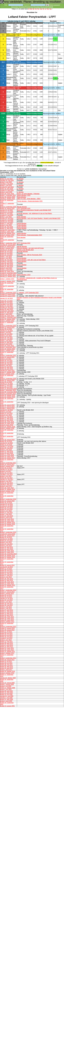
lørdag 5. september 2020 (8, 378)
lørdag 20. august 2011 (7, 659)
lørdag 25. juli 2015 (6, 537)
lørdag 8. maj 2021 (6, 365)
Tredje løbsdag (21, 225)
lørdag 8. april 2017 (6, 486)
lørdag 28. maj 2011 (6, 664)
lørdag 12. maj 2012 (6, 641)
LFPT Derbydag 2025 (23, 208)
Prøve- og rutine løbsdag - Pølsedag (28, 193)
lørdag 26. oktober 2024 (7, 233)
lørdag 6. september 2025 (8, 207)
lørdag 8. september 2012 (8, 626)
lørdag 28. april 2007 (6, 691)
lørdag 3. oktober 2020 (7, 374)
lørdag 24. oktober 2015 (7, 522)
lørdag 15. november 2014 (8, 554)
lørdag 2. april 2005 (6, 701)
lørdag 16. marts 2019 (7, 423)
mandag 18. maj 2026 (7, 180)
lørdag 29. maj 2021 (6, 364)
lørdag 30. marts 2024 (7, 271)
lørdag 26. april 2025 (6, 226)
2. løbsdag (20, 188)
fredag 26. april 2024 (6, 263)
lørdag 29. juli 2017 (6, 468)
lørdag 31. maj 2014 (6, 573)
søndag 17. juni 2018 (6, 446)
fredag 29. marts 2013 (7, 620)
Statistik (50, 7)
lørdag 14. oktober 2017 (7, 458)
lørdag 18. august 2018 (7, 439)
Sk (48, 9)
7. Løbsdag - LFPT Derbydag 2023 (28, 292)
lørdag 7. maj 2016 (6, 514)
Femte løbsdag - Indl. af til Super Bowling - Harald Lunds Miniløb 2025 (38, 218)
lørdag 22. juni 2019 (6, 413)
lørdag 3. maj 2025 (6, 225)
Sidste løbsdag (21, 233)
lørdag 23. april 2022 (6, 342)
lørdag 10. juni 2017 (6, 473)
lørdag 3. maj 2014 (6, 577)
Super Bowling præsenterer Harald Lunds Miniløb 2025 (34, 210)
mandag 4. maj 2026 (6, 183)
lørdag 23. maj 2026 (6, 178)
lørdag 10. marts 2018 (7, 456)
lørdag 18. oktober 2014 (7, 555)
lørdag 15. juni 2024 (6, 255)
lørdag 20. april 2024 (6, 264)
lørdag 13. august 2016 (7, 501)
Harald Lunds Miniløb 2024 (25, 250)
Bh (31, 9)
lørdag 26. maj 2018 (6, 448)
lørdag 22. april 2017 (6, 483)
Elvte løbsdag (21, 237)
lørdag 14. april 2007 (6, 693)
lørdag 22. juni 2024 (6, 253)
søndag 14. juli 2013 (6, 598)
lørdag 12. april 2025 (6, 228)
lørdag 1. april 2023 (6, 314)
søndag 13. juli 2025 (6, 210)
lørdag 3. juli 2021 (5, 359)
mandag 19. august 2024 (8, 245)
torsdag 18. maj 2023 (6, 307)
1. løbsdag (20, 192)
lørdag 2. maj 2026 (6, 185)
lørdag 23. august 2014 (7, 565)
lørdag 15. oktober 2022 (7, 319)
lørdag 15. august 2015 (7, 535)
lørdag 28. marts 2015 (7, 550)
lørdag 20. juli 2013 (6, 595)
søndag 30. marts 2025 (7, 230)
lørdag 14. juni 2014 (6, 572)
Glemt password (55, 5)
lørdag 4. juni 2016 (6, 511)
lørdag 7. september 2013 (8, 590)
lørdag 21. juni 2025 (6, 213)
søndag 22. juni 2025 (6, 212)
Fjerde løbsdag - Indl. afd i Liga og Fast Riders (31, 260)
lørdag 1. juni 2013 (6, 601)
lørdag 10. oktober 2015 (7, 524)
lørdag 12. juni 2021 (6, 362)
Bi (33, 9)
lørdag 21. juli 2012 (6, 631)
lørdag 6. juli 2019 (5, 411)
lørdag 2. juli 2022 (5, 332)
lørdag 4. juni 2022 (6, 335)
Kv (38, 9)
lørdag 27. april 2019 (6, 418)
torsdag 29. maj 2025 (6, 218)
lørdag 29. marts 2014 (7, 582)
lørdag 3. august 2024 (7, 248)
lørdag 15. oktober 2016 (7, 489)
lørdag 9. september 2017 (8, 463)
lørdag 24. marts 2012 (7, 650)
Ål (28, 9)
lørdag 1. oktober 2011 (7, 653)
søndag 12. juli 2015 (6, 539)
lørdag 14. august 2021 (7, 357)
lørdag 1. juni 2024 (6, 258)
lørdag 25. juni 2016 (6, 507)
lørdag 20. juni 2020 (6, 387)
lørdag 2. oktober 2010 (7, 673)
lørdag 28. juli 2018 (6, 441)
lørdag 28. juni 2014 (6, 570)
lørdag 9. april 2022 (6, 344)
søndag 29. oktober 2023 (8, 274)
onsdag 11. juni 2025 (6, 215)
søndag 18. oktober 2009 (8, 678)
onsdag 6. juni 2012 (6, 638)
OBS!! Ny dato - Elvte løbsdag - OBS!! (29, 198)
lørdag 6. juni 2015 (6, 542)
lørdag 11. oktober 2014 (7, 557)
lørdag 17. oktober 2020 (7, 372)
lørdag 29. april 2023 (6, 309)
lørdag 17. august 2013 (7, 592)
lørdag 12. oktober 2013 (7, 585)
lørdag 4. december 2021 (8, 347)
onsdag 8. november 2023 (8, 273)
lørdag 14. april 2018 (6, 453)
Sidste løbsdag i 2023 (23, 274)
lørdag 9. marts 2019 (6, 425)
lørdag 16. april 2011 (6, 668)
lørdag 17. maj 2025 (6, 223)
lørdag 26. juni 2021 (6, 360)
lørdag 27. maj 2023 (6, 306)
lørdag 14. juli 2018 (6, 444)
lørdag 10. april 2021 (6, 369)
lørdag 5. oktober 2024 (7, 235)
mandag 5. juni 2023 (6, 304)
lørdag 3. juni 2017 (6, 476)
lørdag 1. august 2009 (7, 684)
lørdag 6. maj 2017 (6, 481)
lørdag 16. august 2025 (7, 208)
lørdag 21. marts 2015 (7, 552)
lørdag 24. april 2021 (6, 367)
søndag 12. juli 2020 (6, 383)
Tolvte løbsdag (21, 197)
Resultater (37, 7)
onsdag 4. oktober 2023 (7, 281)
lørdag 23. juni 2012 (6, 635)
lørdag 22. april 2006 (6, 699)
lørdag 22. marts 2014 (7, 583)
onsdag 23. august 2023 (7, 294)
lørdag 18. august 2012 (7, 630)
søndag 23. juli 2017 (6, 469)
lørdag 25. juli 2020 (6, 382)
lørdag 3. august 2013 (7, 593)
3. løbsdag (20, 185)
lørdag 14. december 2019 (8, 388)
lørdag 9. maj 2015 (6, 545)
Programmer (29, 7)
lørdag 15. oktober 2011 (7, 651)
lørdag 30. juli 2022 (6, 329)
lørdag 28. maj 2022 (6, 337)
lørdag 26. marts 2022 (7, 345)
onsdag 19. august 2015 (7, 534)
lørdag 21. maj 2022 (6, 339)
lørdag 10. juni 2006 (6, 694)
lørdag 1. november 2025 (8, 195)
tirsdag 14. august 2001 (7, 706)
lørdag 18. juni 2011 (6, 663)
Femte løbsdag (21, 258)
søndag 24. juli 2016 (6, 504)
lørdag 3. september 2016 (8, 499)
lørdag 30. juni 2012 (6, 633)
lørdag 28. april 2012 (6, 643)
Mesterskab (44, 7)
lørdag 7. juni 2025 (6, 217)
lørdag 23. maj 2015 (6, 544)
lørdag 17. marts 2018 (7, 454)
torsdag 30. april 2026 (7, 187)
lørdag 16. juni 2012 (6, 636)
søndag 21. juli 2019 (6, 410)
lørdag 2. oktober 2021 (7, 350)
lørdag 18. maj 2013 (6, 603)
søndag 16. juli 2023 (6, 298)
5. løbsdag (20, 178)
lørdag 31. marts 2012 (7, 648)
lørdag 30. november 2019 (8, 392)
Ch (36, 9)
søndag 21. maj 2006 (6, 696)
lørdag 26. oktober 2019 (7, 395)
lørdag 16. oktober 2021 (7, 349)
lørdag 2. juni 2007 (6, 689)
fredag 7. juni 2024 (6, 256)
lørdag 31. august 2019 (7, 405)
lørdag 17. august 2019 (7, 406)
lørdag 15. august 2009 (7, 683)
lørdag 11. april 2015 (6, 549)
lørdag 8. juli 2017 (5, 471)
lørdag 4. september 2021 (8, 355)
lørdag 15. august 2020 (7, 380)
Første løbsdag (21, 228)
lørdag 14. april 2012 (6, 646)
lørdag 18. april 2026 (6, 188)
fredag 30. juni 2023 (6, 301)
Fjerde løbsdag (21, 223)
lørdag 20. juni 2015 (6, 540)
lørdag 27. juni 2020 (6, 385)
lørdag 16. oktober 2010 (7, 671)
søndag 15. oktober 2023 (8, 276)
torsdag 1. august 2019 (7, 408)
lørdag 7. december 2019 (8, 390)
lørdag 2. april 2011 (6, 669)
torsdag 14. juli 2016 (6, 506)
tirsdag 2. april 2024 (6, 269)
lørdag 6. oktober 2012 (7, 621)
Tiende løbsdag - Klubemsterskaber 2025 (30, 201)
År (43, 9)
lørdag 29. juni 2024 (6, 251)
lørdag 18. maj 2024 (6, 260)
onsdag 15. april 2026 (7, 190)
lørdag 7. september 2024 (8, 243)
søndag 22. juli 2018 (6, 443)
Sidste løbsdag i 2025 (23, 195)
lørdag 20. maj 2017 (6, 478)
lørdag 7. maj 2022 (6, 340)
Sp (50, 9)
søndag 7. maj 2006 (6, 697)
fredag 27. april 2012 (6, 645)
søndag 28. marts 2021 (7, 370)
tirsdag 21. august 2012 (7, 628)
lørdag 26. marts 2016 (7, 519)
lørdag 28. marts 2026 (7, 193)
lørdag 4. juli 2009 (5, 686)
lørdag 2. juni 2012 (6, 640)
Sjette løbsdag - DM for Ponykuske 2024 (29, 255)
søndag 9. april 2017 (6, 484)
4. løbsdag (20, 182)
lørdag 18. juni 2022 (6, 334)
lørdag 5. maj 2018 (6, 449)
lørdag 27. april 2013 (6, 610)
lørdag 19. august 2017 (7, 464)
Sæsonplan (14, 7)
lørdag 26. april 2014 (6, 578)
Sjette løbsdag (21, 217)
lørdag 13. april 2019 (6, 420)
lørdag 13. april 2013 (6, 613)
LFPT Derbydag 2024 (23, 243)
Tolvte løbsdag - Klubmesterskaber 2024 (29, 235)
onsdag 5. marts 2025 (7, 231)
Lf (45, 9)
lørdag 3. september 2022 (8, 325)
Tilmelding (22, 7)
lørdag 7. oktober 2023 (7, 279)
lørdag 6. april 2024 (6, 268)
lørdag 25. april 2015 (6, 547)
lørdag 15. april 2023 (6, 312)
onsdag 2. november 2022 (8, 317)
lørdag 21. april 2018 (6, 451)
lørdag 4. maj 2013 (6, 606)
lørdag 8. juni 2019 (6, 415)
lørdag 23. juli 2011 (6, 661)
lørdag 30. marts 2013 (7, 616)
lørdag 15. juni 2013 (6, 600)
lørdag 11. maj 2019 (6, 416)
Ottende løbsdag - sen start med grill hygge (30, 248)
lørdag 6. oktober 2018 (7, 428)
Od (41, 9)
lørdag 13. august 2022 (7, 327)
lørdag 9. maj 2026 (6, 182)
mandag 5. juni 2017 (6, 474)
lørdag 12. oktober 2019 (7, 397)
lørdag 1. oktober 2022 (7, 321)
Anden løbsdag (21, 226)
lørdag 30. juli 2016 (6, 502)
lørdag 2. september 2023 (8, 292)
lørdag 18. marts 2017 (7, 488)
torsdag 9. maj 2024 (6, 261)
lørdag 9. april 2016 (6, 517)
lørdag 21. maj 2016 (6, 512)
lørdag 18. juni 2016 (6, 509)
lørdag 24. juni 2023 (6, 302)
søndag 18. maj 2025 (6, 221)
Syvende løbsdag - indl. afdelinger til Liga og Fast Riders (34, 213)
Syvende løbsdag (22, 251)
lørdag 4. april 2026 (6, 192)
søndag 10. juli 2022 (6, 330)
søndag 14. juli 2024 (6, 250)
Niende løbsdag (22, 207)
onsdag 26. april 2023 (7, 311)
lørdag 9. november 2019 (8, 393)
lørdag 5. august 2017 (7, 466)
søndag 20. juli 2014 (6, 567)
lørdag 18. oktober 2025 (7, 197)
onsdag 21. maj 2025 (6, 220)
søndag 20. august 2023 (7, 296)
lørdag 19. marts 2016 (7, 521)
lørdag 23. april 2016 (6, 516)
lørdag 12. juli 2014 (6, 568)
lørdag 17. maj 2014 (6, 575)
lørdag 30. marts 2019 (7, 421)
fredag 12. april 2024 (6, 266)
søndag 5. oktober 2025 (7, 198)
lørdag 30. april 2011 (6, 666)
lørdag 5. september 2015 (8, 532)
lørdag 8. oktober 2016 (7, 491)
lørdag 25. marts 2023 (7, 316)
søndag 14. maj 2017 (6, 479)
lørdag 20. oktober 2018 (7, 426)
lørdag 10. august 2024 (7, 246)
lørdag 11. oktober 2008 (7, 688)
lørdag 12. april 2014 (6, 580)
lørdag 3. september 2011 (8, 658)
